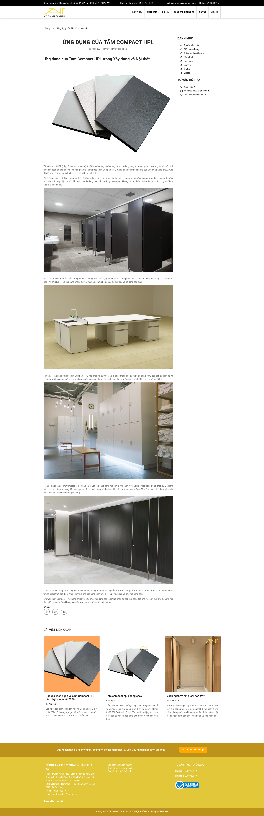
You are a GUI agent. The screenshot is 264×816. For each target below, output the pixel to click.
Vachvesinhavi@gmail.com (197, 90)
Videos (187, 73)
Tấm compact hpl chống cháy (124, 695)
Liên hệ (214, 12)
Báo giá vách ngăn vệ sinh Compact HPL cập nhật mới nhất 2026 (70, 697)
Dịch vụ (165, 12)
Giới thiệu (137, 12)
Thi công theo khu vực (194, 53)
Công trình (188, 57)
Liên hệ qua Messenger (195, 94)
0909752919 (190, 87)
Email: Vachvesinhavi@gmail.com (180, 3)
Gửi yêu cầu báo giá (193, 749)
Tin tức (202, 12)
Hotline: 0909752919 (209, 3)
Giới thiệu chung (191, 49)
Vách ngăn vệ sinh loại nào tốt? (186, 695)
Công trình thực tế (184, 12)
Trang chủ (49, 28)
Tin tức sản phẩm (192, 45)
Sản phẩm (152, 12)
